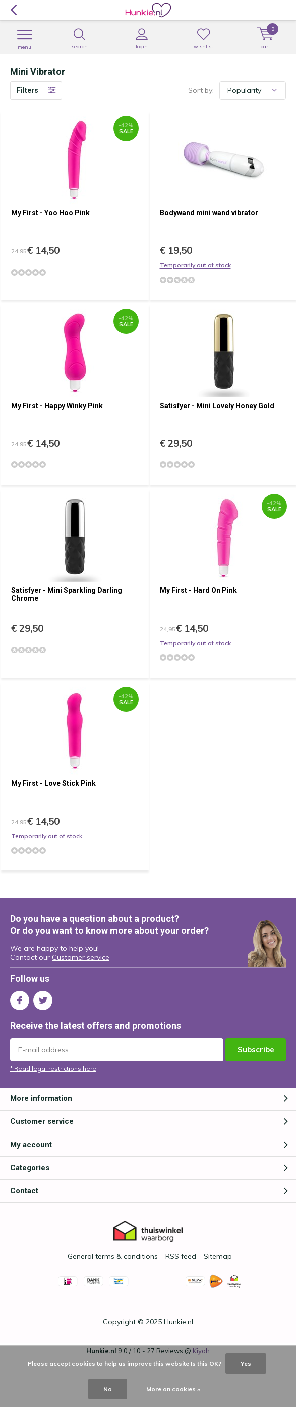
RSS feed (180, 1256)
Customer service (80, 957)
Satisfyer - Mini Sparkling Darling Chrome (66, 594)
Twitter (42, 998)
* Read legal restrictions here (53, 1069)
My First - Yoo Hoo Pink (50, 213)
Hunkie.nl (178, 1321)
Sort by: (201, 90)
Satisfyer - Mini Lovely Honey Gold (217, 405)
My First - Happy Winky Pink (57, 405)
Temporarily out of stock (195, 265)
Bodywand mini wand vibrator (209, 213)
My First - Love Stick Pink (53, 783)
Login (141, 39)
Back (13, 10)
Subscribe (256, 1049)
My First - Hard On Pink (198, 590)
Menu (24, 39)
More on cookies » (173, 1389)
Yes (246, 1363)
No (107, 1389)
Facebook (19, 998)
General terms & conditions (113, 1256)
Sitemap (218, 1256)
